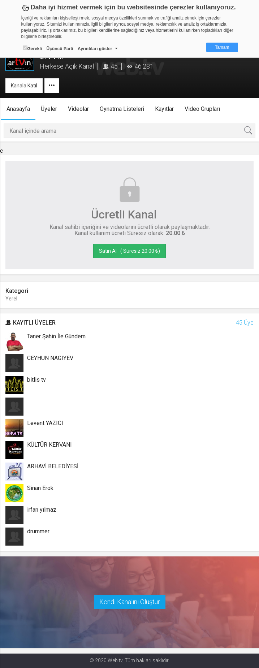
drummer (38, 531)
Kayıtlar (164, 108)
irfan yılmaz (41, 509)
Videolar (78, 108)
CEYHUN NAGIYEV (50, 358)
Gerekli (32, 48)
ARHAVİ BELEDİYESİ (52, 466)
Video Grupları (202, 108)
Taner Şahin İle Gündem (56, 336)
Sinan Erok (40, 488)
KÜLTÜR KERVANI (49, 444)
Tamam (222, 47)
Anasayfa (18, 108)
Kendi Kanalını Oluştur (129, 602)
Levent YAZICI (45, 423)
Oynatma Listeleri (122, 108)
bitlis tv (36, 379)
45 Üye (245, 322)
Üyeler (49, 108)
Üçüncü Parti (60, 48)
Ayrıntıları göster (95, 48)
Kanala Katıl (24, 85)
